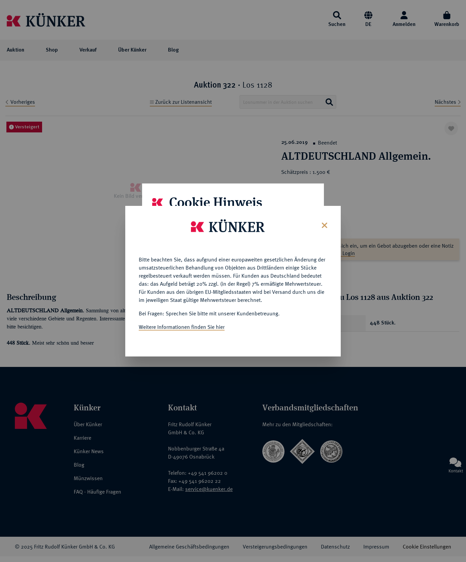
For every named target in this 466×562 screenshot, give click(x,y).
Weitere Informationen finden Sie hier (182, 325)
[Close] (324, 223)
